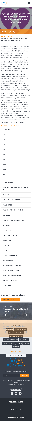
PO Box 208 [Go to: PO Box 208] (19, 380)
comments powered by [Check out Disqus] (11, 125)
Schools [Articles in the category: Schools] (6, 215)
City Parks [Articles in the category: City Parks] (7, 285)
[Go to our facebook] (12, 393)
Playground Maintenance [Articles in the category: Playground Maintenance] (13, 220)
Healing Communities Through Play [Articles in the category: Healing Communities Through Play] (15, 189)
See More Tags (16, 355)
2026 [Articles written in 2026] (4, 134)
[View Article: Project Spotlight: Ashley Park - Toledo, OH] (16, 315)
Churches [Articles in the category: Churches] (7, 230)
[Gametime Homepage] (16, 390)
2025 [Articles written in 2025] (4, 139)
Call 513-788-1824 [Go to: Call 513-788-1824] (7, 380)
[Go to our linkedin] (20, 393)
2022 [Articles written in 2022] (4, 149)
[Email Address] (11, 375)
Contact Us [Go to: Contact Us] (16, 409)
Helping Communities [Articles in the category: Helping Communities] (11, 200)
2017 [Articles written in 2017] (4, 174)
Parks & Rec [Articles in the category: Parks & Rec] (7, 205)
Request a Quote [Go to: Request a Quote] (16, 402)
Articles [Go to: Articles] (10, 36)
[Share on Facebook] (10, 31)
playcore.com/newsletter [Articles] (10, 299)
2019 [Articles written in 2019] (4, 164)
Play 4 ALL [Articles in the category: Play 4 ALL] (7, 195)
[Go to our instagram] (16, 393)
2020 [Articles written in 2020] (4, 159)
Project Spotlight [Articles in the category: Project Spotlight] (10, 280)
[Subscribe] (24, 375)
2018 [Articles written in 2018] (4, 169)
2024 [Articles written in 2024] (4, 144)
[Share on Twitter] (13, 31)
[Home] (5, 3)
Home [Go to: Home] (3, 36)
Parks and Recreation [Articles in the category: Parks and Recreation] (12, 275)
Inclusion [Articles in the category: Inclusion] (7, 240)
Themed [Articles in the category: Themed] (6, 250)
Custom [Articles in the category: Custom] (6, 245)
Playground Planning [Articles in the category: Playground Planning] (12, 265)
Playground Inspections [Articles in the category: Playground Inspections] (13, 210)
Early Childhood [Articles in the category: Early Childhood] (10, 235)
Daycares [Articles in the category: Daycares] (6, 225)
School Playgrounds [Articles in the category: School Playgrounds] (11, 270)
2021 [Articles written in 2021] (4, 154)
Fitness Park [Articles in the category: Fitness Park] (8, 260)
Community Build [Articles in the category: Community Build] (10, 255)
